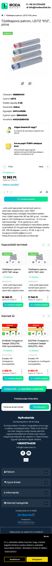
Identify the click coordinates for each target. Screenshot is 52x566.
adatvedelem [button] (11, 551)
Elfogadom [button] (37, 559)
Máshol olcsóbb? (11, 184)
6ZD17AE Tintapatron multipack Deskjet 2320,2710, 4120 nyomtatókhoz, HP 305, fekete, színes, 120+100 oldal (38, 343)
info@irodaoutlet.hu (38, 7)
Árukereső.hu (26, 519)
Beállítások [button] (15, 559)
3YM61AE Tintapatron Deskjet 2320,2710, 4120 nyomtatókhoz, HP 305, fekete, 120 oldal (12, 343)
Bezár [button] (46, 536)
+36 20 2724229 (35, 4)
